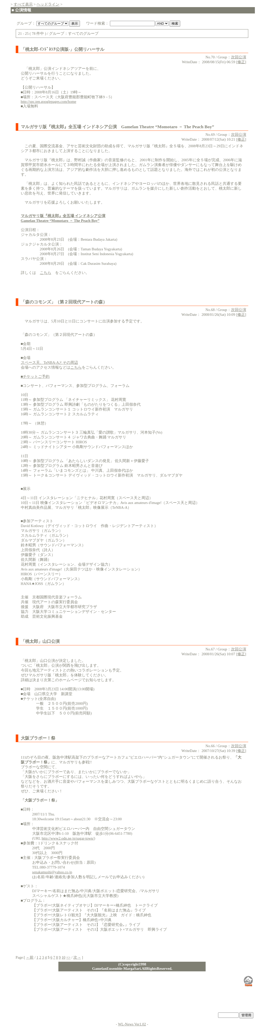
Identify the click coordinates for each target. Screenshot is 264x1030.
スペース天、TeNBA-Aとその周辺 (49, 363)
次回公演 (238, 57)
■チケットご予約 (35, 376)
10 (63, 957)
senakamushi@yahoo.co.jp (52, 872)
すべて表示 (23, 4)
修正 (241, 62)
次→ (77, 957)
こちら (45, 273)
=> (68, 957)
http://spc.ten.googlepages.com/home (48, 102)
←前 (30, 957)
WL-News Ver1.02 (132, 1024)
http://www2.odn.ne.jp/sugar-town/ (68, 838)
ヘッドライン (48, 4)
